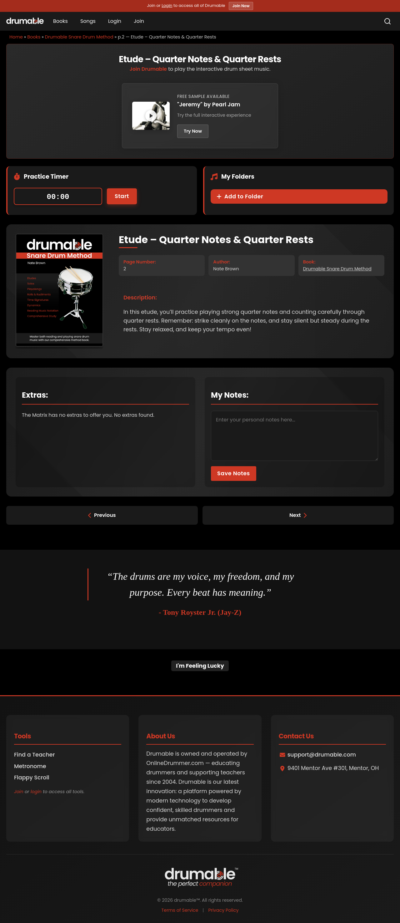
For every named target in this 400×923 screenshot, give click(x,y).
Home (16, 37)
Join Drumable (148, 69)
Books (60, 21)
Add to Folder (240, 196)
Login (167, 5)
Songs (88, 21)
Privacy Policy (223, 910)
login (36, 791)
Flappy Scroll (31, 777)
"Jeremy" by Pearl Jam (208, 104)
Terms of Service (179, 910)
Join (139, 21)
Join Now (240, 5)
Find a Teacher (34, 754)
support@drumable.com (322, 754)
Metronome (30, 766)
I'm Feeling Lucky (200, 666)
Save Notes (233, 473)
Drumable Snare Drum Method (79, 37)
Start (122, 196)
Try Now (193, 131)
